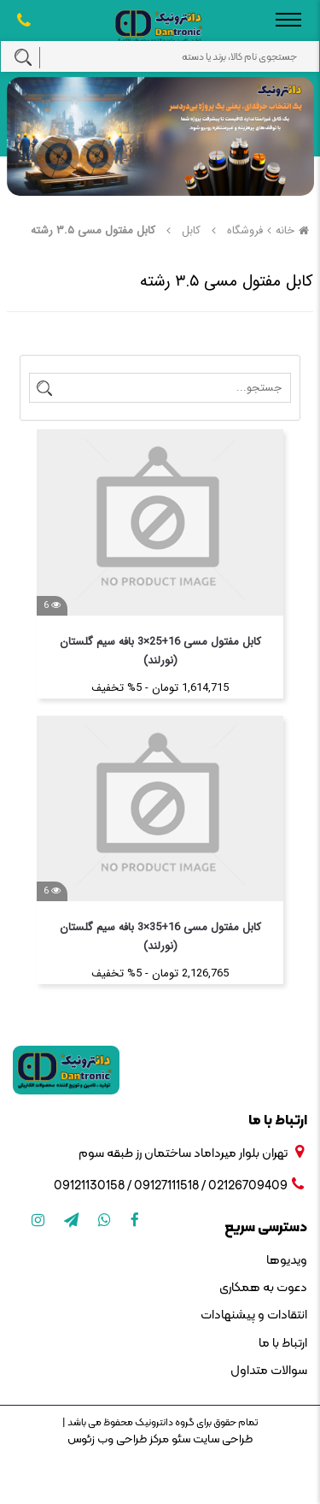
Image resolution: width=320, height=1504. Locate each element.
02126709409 (248, 1186)
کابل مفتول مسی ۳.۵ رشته (93, 230)
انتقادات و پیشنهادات (254, 1315)
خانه (294, 230)
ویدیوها (286, 1261)
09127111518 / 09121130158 (126, 1186)
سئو (179, 1439)
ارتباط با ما (283, 1344)
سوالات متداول (268, 1371)
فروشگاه (245, 230)
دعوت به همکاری (263, 1288)
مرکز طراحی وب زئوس (118, 1439)
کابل (191, 230)
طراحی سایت (221, 1439)
